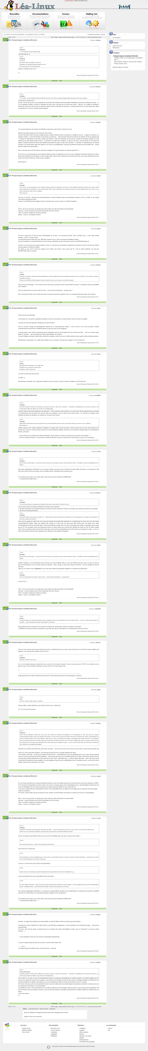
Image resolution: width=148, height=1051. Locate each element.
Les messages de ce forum (31, 34)
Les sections (7, 34)
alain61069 (98, 608)
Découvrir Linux (55, 1028)
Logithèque (54, 1034)
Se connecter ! (117, 37)
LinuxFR (76, 0)
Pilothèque (54, 1036)
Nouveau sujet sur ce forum (120, 67)
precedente (96, 34)
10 (82, 37)
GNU (86, 0)
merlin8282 (97, 395)
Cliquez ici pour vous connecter (33, 1016)
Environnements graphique (87, 1041)
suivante (103, 34)
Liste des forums (33, 1009)
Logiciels (81, 1030)
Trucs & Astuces (55, 1030)
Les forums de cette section (17, 34)
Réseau (81, 1034)
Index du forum (44, 1009)
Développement (83, 1040)
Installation (82, 1028)
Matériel (81, 1038)
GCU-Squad (81, 0)
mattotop (98, 40)
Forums (110, 1028)
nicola (98, 451)
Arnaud (98, 175)
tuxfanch (98, 914)
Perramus (98, 86)
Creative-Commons (90, 1046)
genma (98, 228)
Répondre (55, 81)
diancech (98, 642)
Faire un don (25, 1032)
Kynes (98, 308)
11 (84, 37)
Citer (60, 81)
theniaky (98, 122)
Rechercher (116, 48)
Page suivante (98, 37)
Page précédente (63, 37)
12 (85, 37)
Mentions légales (27, 1030)
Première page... (71, 37)
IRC (109, 1030)
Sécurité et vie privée (85, 1036)
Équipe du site (26, 1028)
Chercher (52, 1009)
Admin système (83, 1032)
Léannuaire (54, 1032)
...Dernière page (90, 37)
